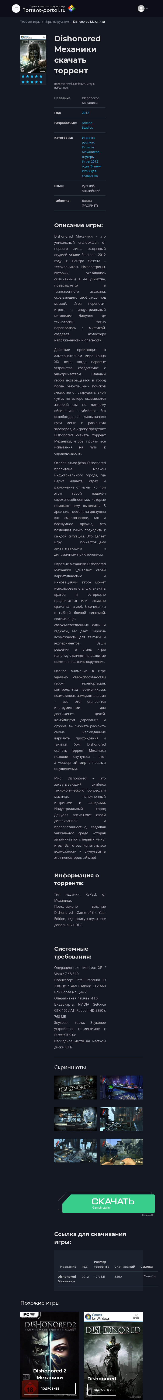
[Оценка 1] (23, 76)
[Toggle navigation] (16, 8)
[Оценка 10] (41, 82)
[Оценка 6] (23, 82)
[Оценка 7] (27, 82)
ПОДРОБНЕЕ (50, 1388)
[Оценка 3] (32, 76)
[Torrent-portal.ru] (49, 8)
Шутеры (88, 156)
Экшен (95, 166)
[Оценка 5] (41, 76)
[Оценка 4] (36, 76)
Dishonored (101, 1379)
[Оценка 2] (27, 76)
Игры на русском (57, 21)
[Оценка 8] (32, 82)
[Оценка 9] (36, 82)
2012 (85, 112)
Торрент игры (30, 21)
